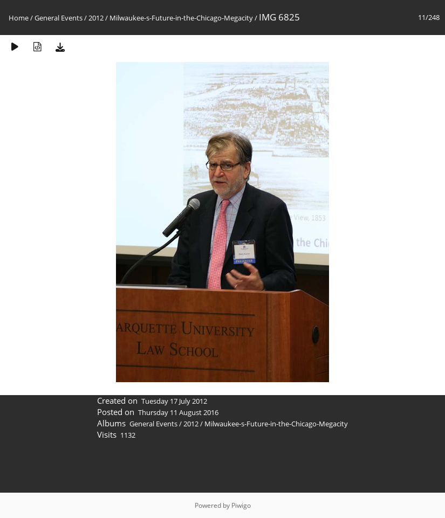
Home (19, 18)
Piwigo (241, 505)
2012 (96, 18)
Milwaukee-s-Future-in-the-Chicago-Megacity (181, 18)
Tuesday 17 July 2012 (174, 401)
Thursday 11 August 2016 (178, 412)
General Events (59, 18)
